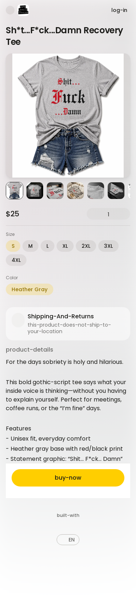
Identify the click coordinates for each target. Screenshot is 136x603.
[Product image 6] (116, 190)
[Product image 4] (75, 190)
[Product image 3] (55, 190)
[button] (68, 539)
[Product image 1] (14, 190)
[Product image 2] (35, 190)
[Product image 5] (95, 190)
